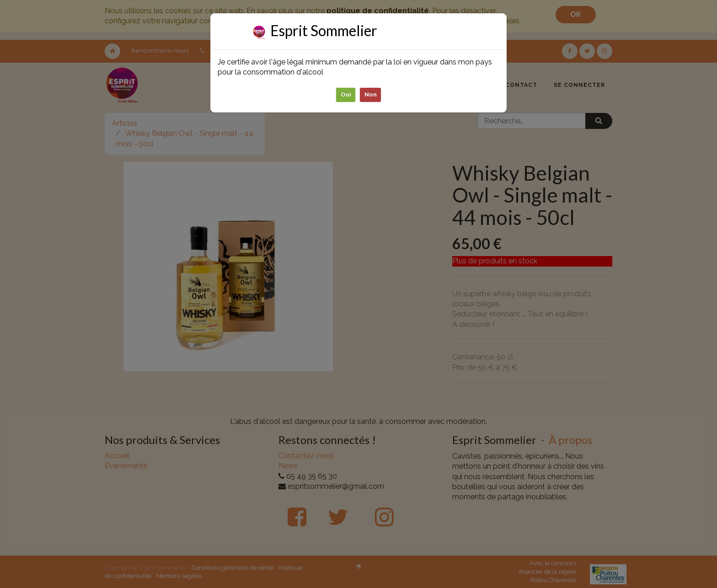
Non (370, 94)
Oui (346, 94)
